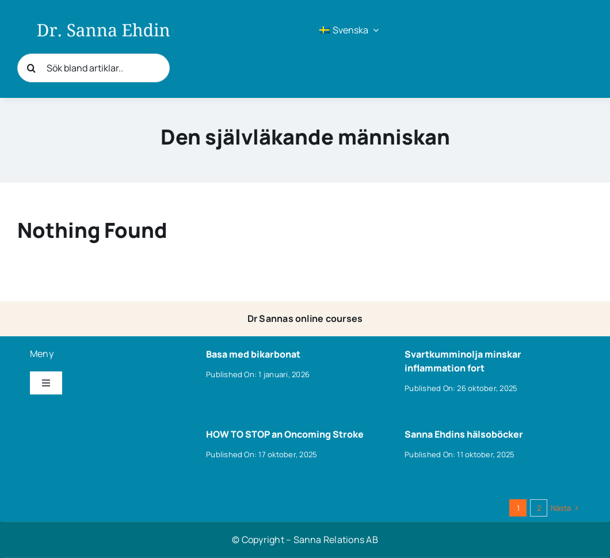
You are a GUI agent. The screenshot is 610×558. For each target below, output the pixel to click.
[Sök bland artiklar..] (93, 68)
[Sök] (31, 68)
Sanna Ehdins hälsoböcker (464, 434)
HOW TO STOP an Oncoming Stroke (285, 434)
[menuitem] (349, 30)
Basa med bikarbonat (253, 354)
